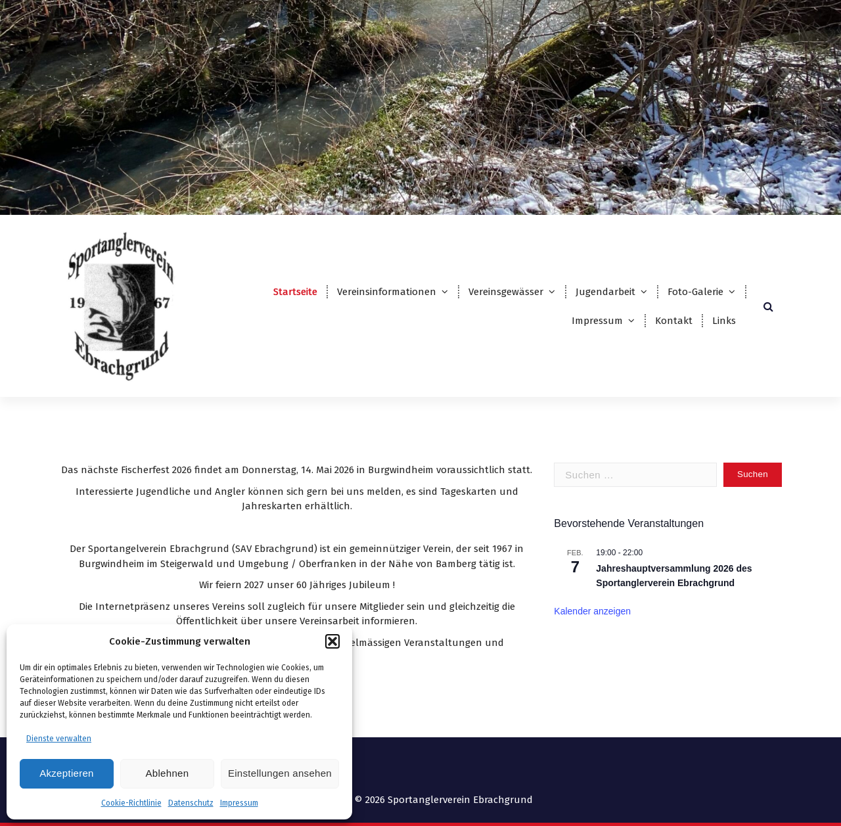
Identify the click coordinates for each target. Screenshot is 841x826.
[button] (332, 641)
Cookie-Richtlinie (131, 803)
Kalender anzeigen (592, 611)
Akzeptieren (66, 773)
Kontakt (674, 321)
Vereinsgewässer (505, 292)
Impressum (239, 803)
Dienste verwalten (58, 738)
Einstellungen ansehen (280, 773)
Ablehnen (167, 773)
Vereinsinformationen (386, 292)
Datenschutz (191, 803)
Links (724, 321)
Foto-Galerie (695, 292)
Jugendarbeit (605, 292)
